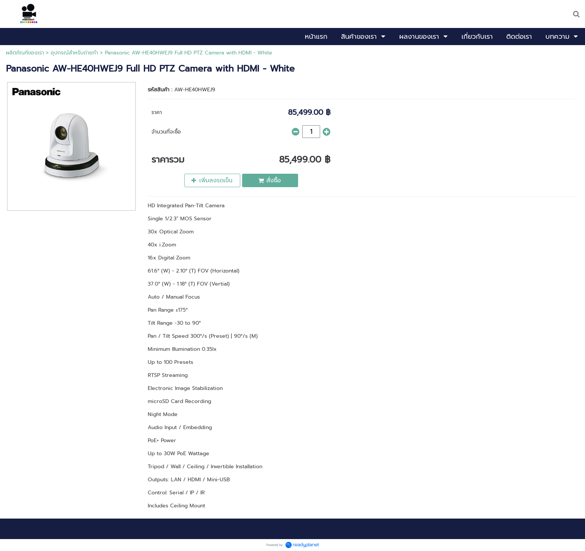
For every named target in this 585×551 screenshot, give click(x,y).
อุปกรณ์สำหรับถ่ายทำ (74, 53)
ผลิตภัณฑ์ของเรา (25, 53)
